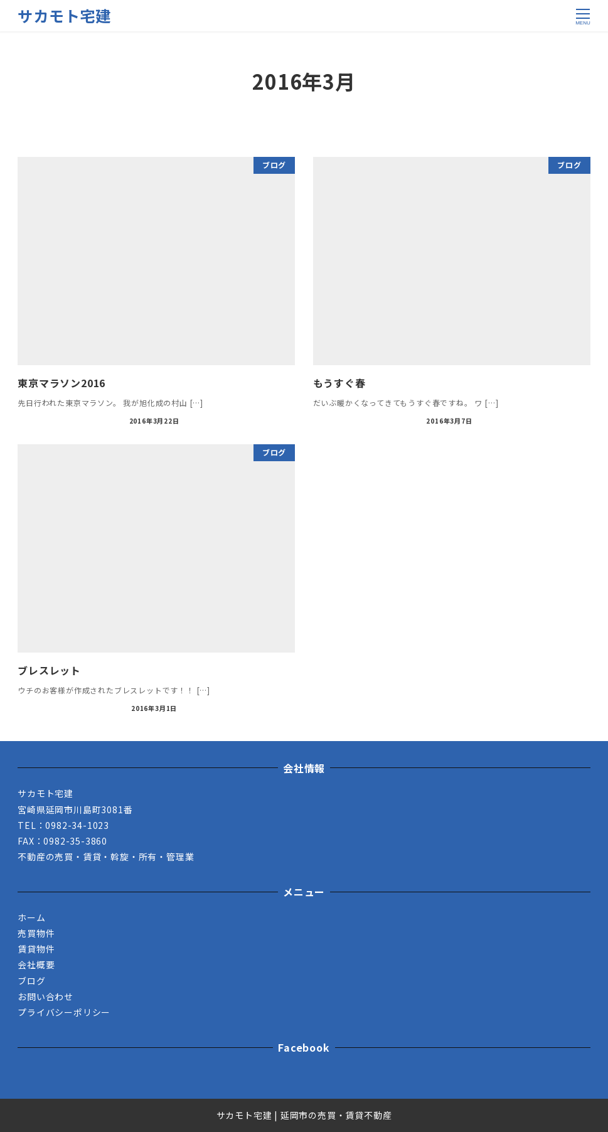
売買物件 (36, 933)
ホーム (31, 917)
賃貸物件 (36, 948)
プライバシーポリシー (64, 1012)
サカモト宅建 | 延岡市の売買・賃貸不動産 (304, 1115)
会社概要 (36, 964)
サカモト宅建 (64, 15)
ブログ (31, 980)
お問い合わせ (45, 996)
